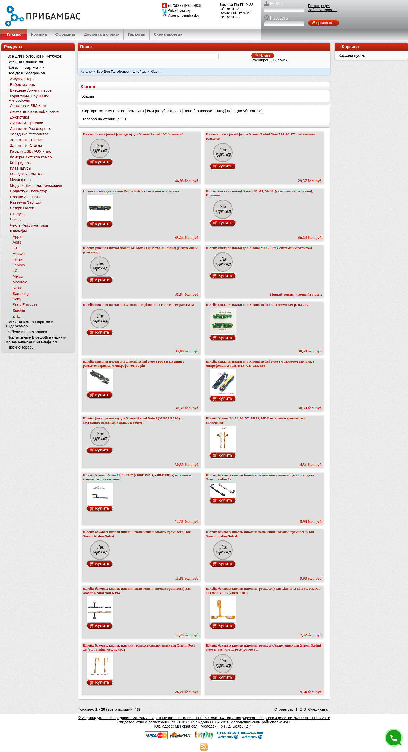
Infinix (17, 259)
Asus (16, 242)
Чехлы (15, 219)
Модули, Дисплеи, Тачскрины (36, 185)
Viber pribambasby (183, 15)
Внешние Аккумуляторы (31, 90)
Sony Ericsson (24, 305)
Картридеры (20, 163)
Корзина (350, 47)
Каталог (86, 71)
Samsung (20, 293)
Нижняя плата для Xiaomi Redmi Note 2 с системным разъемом (131, 191)
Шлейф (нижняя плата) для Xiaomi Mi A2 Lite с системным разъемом (259, 248)
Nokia (17, 288)
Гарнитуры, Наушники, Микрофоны (29, 98)
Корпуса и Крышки (26, 174)
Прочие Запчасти (25, 197)
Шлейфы (139, 71)
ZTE (16, 316)
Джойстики (19, 117)
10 (124, 119)
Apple (17, 236)
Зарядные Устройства (29, 134)
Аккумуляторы (22, 79)
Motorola (19, 282)
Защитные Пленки (26, 140)
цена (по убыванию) (245, 111)
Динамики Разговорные (30, 129)
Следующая (318, 709)
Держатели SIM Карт (28, 106)
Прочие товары (20, 347)
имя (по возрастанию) (124, 111)
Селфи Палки (22, 208)
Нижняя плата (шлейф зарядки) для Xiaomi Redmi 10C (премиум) (133, 134)
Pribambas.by (179, 10)
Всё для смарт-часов (25, 67)
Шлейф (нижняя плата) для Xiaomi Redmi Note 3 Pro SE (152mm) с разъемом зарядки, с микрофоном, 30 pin (133, 363)
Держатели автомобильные (34, 111)
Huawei (18, 254)
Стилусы (17, 214)
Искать (262, 55)
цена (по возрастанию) (204, 111)
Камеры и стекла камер (31, 157)
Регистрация (319, 6)
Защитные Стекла (26, 146)
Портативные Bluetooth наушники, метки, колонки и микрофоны (36, 339)
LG (15, 271)
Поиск (86, 47)
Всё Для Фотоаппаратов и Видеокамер (29, 324)
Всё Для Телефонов (113, 71)
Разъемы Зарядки (26, 202)
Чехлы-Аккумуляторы (29, 225)
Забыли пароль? (322, 10)
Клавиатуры (20, 168)
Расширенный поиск (269, 60)
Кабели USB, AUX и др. (30, 151)
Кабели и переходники (27, 332)
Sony (16, 299)
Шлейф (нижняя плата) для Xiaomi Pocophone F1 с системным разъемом (138, 305)
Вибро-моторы (23, 85)
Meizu (17, 276)
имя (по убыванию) (164, 111)
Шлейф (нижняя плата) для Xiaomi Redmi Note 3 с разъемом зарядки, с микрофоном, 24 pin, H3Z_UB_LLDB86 (260, 363)
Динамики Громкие (26, 123)
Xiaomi (18, 310)
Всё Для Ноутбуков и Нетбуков (34, 56)
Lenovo (18, 265)
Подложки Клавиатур (28, 191)
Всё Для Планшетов (25, 62)
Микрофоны (20, 180)
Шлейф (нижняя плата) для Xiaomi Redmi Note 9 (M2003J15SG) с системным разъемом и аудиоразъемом (132, 420)
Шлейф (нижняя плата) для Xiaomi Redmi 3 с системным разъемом (257, 305)
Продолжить (323, 23)
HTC (16, 248)
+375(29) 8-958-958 (184, 5)
